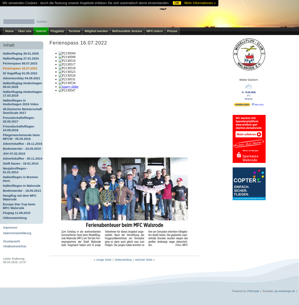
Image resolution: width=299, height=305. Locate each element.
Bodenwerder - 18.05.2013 (22, 190)
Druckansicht (11, 241)
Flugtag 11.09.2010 (16, 213)
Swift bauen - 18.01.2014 (21, 163)
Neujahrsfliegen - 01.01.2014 (15, 170)
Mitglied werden (96, 31)
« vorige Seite (102, 259)
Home (9, 31)
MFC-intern (155, 31)
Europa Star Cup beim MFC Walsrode (19, 206)
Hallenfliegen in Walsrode (21, 185)
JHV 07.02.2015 (14, 153)
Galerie (41, 31)
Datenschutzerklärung (17, 233)
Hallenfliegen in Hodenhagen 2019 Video (21, 102)
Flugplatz (57, 31)
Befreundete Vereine (127, 31)
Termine (74, 31)
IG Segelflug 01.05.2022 (20, 73)
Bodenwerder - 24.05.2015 (22, 148)
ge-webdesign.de (285, 291)
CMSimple (253, 291)
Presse (172, 31)
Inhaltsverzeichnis (14, 246)
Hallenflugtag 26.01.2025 (21, 53)
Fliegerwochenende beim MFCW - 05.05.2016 (21, 136)
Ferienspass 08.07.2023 (20, 63)
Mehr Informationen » (200, 3)
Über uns (25, 31)
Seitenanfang (123, 259)
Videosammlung (15, 218)
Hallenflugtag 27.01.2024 (21, 58)
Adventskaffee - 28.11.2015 (22, 143)
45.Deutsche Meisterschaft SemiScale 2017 (22, 111)
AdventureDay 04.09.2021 (21, 78)
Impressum (10, 227)
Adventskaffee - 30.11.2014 (22, 158)
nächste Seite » (145, 259)
